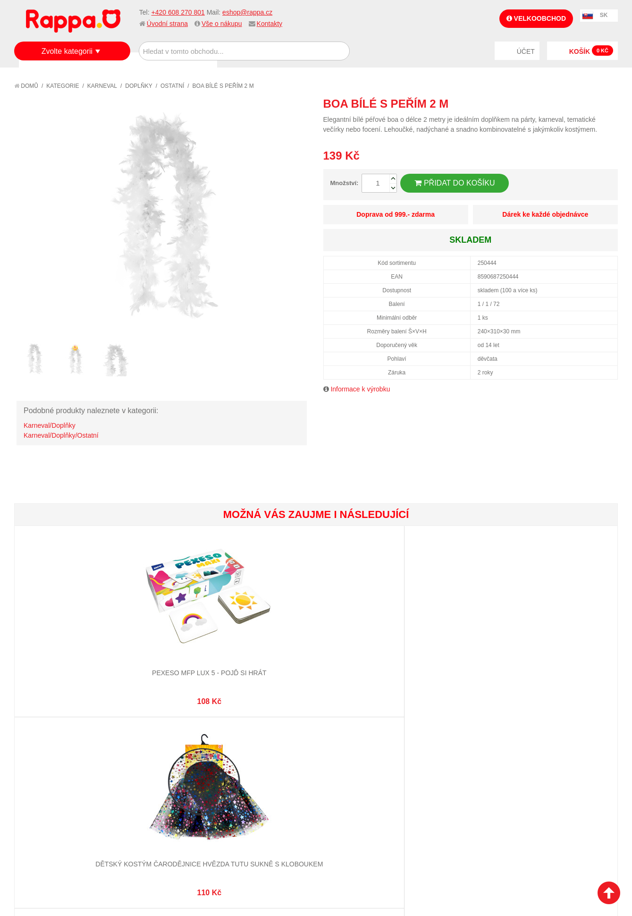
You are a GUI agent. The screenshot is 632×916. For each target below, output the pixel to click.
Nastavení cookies (292, 861)
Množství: (344, 183)
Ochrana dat (44, 783)
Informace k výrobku (360, 389)
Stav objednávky (250, 748)
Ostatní (172, 86)
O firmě (36, 736)
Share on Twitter (608, 103)
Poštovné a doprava (56, 771)
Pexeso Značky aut (265, 633)
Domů (26, 86)
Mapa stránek (145, 736)
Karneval (102, 86)
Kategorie (62, 86)
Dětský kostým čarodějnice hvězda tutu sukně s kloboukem (165, 642)
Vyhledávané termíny (157, 748)
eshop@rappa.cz (247, 12)
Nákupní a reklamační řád (65, 759)
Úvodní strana (167, 23)
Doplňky (138, 86)
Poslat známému (571, 103)
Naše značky (44, 795)
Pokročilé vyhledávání (160, 759)
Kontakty (269, 23)
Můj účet (237, 736)
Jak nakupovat (47, 748)
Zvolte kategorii (67, 51)
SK (604, 15)
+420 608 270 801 (177, 12)
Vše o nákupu (222, 23)
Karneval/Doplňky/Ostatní (61, 435)
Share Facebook (589, 103)
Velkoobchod (536, 18)
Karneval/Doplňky (50, 425)
